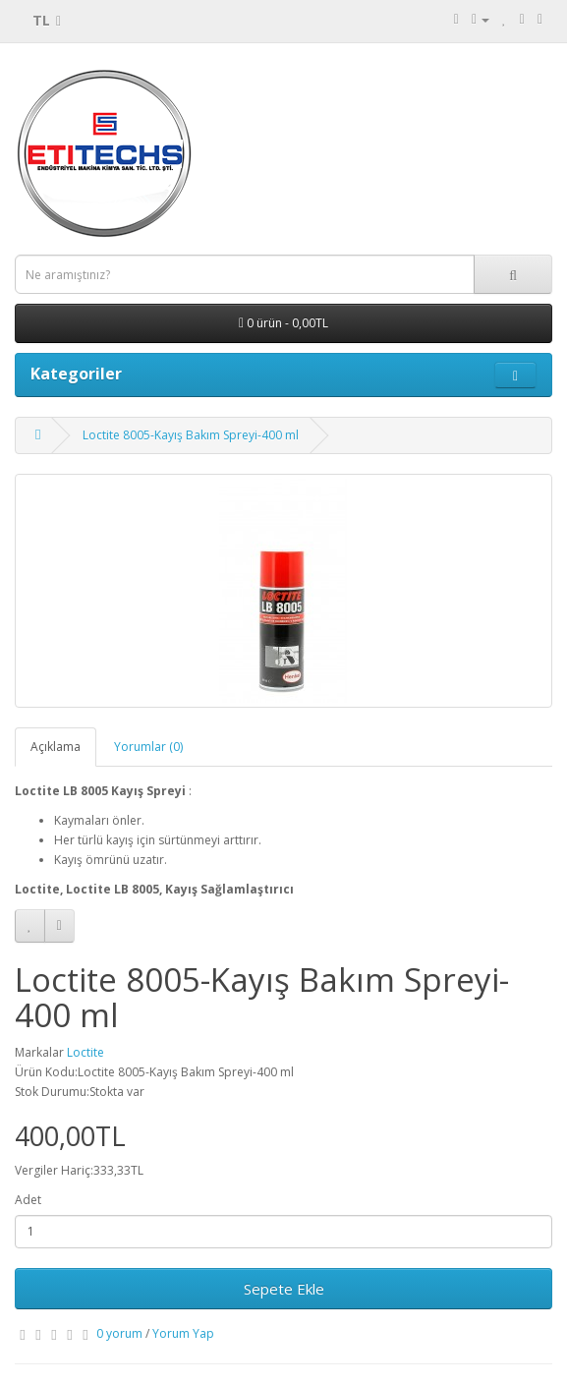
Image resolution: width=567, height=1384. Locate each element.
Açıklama (55, 746)
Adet (28, 1199)
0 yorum (119, 1333)
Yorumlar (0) (148, 746)
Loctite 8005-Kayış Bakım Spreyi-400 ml (191, 435)
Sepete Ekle (284, 1288)
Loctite (85, 1052)
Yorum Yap (183, 1333)
